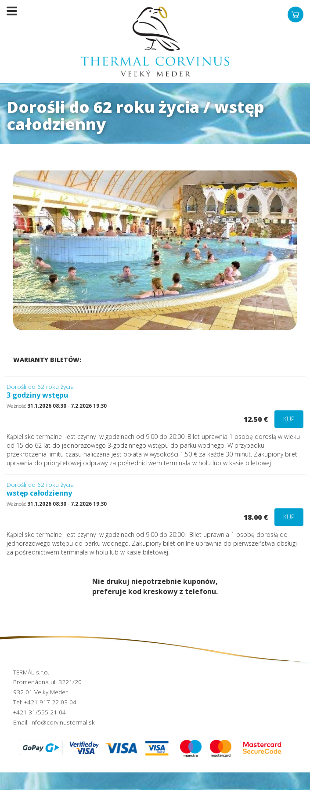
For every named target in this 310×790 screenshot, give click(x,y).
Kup (289, 419)
